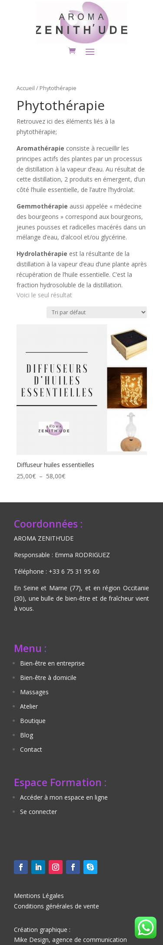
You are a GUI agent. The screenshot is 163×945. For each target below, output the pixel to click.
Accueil (26, 88)
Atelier (29, 706)
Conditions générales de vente (56, 906)
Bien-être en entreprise (52, 663)
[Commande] (97, 312)
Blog (26, 735)
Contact (31, 749)
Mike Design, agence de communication (70, 939)
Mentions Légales (39, 895)
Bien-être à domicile (48, 677)
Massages (34, 692)
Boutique (33, 720)
